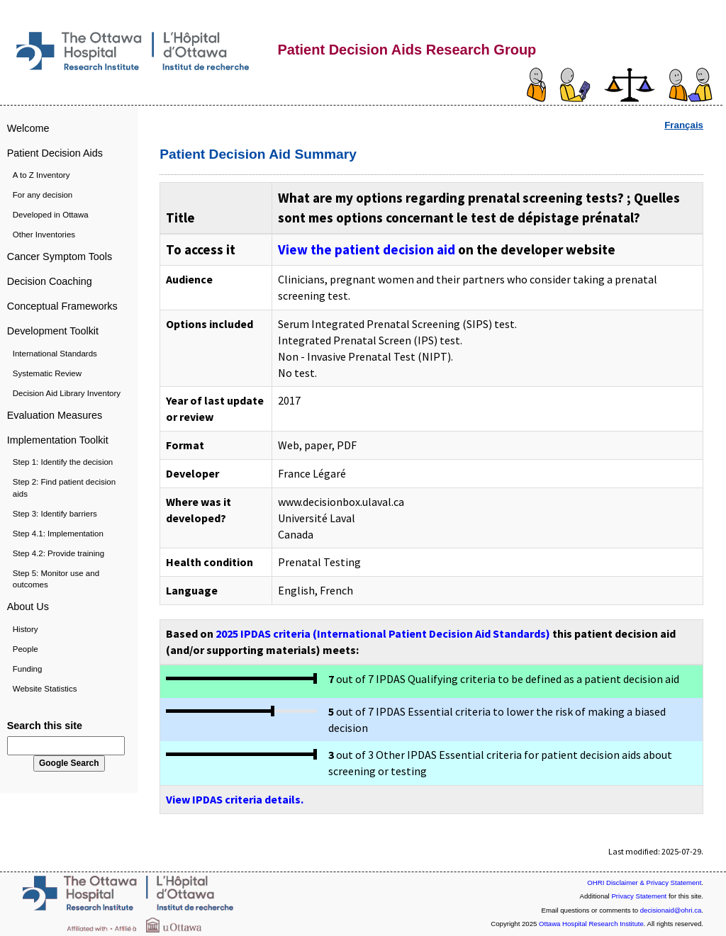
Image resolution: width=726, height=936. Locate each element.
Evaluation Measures (54, 415)
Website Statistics (45, 688)
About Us (28, 606)
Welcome (28, 128)
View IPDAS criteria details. (234, 799)
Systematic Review (47, 373)
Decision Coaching (49, 281)
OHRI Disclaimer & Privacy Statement (644, 882)
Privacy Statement (638, 896)
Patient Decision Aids (55, 153)
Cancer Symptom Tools (60, 256)
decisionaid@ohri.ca (671, 910)
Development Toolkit (53, 331)
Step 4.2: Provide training (58, 553)
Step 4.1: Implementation (58, 533)
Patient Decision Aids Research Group (406, 49)
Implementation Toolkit (57, 440)
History (25, 629)
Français (683, 125)
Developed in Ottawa (51, 214)
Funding (28, 669)
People (25, 649)
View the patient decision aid (366, 249)
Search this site (44, 725)
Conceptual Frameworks (62, 306)
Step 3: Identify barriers (55, 513)
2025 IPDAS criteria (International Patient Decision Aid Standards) (383, 633)
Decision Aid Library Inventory (67, 393)
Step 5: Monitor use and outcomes (56, 579)
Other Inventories (44, 234)
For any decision (43, 195)
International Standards (55, 353)
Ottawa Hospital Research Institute (591, 923)
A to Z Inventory (41, 175)
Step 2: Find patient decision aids (64, 487)
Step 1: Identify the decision (63, 462)
